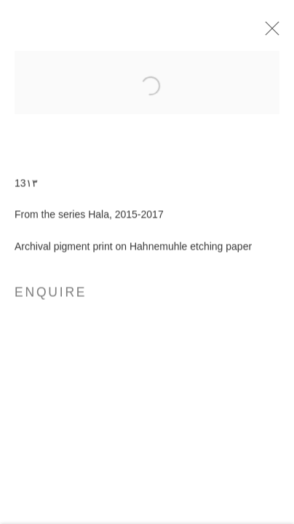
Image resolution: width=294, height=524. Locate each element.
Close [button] (269, 33)
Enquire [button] (51, 294)
